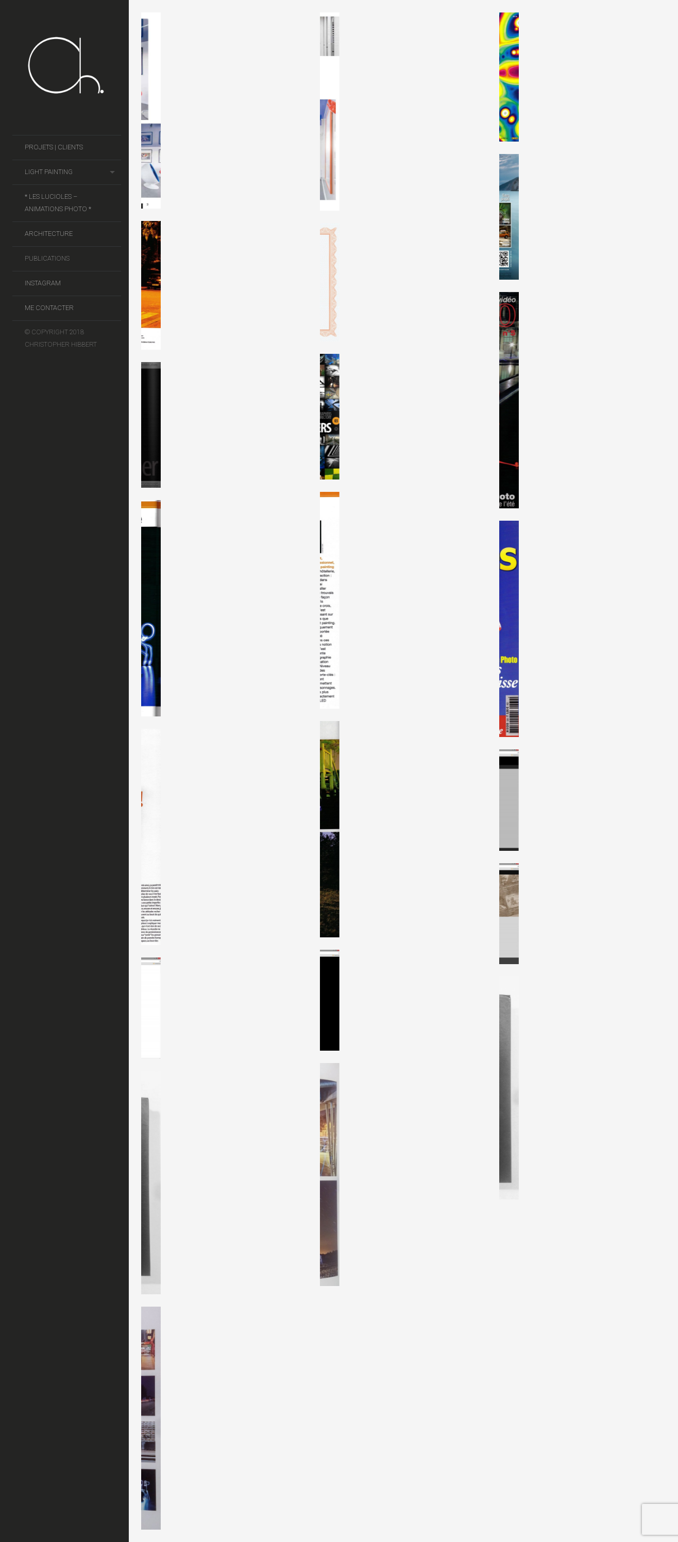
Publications (47, 258)
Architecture (49, 233)
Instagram (43, 283)
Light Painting (49, 172)
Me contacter (49, 308)
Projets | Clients (54, 147)
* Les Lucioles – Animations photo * (58, 203)
